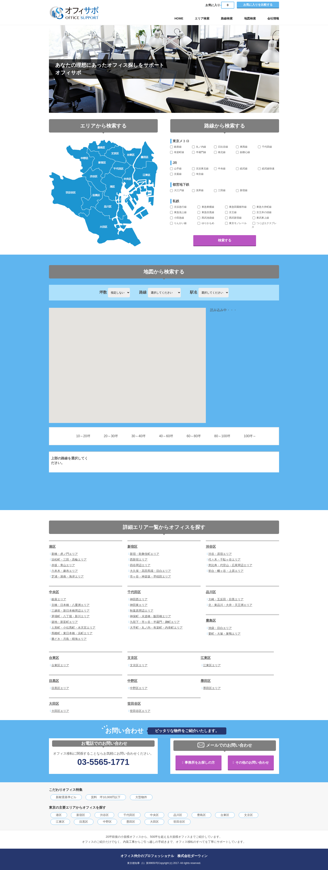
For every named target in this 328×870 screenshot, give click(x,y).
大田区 (54, 703)
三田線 (220, 190)
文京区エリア (138, 665)
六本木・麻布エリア (64, 570)
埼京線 (198, 174)
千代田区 (134, 592)
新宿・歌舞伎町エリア (144, 554)
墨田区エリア (212, 688)
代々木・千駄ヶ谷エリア (224, 559)
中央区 (54, 592)
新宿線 (241, 190)
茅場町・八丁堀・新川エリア (70, 616)
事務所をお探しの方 (200, 762)
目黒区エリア (60, 688)
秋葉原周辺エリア (141, 610)
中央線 (220, 168)
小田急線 (177, 217)
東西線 (241, 146)
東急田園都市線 (236, 206)
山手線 (176, 168)
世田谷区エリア (140, 711)
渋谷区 (211, 546)
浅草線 (198, 190)
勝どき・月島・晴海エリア (69, 639)
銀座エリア (58, 599)
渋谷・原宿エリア (220, 554)
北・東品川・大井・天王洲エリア (230, 605)
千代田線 (265, 146)
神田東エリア (138, 605)
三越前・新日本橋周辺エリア (70, 610)
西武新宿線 (233, 217)
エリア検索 (202, 18)
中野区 (132, 681)
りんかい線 (178, 223)
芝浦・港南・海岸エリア (67, 576)
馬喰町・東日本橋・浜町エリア (71, 633)
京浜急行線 (178, 206)
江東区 (206, 658)
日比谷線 (221, 146)
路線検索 (227, 18)
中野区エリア (138, 688)
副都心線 (243, 152)
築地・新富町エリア (64, 622)
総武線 (241, 168)
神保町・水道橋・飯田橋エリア (150, 616)
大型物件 (141, 797)
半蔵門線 (199, 152)
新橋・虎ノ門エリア (64, 554)
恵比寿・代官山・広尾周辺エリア (230, 565)
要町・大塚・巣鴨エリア (224, 633)
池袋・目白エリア (220, 628)
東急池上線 (178, 212)
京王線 (231, 212)
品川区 (211, 592)
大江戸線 (177, 190)
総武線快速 (266, 168)
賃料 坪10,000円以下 (105, 797)
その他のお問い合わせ (252, 762)
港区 (52, 546)
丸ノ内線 (199, 146)
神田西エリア (138, 599)
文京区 (132, 658)
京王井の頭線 (262, 212)
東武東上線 (260, 217)
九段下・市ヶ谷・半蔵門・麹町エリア (155, 622)
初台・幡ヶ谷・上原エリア (225, 570)
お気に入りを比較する (258, 4)
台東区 (54, 658)
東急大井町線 (262, 206)
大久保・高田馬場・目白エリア (150, 570)
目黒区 (54, 681)
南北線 (220, 152)
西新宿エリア (138, 559)
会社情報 (273, 18)
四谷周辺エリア (140, 565)
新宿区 (132, 546)
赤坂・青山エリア (63, 565)
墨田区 (206, 681)
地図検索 (250, 18)
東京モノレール (236, 223)
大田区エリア (60, 711)
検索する (224, 240)
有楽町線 (177, 152)
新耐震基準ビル (66, 797)
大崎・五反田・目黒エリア (225, 599)
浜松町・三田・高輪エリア (69, 559)
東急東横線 (205, 206)
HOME (178, 18)
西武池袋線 (205, 217)
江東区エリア (212, 665)
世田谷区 (134, 703)
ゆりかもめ (205, 223)
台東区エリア (60, 665)
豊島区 (211, 620)
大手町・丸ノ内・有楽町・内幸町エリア (156, 627)
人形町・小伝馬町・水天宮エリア (73, 627)
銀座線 (176, 146)
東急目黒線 (205, 212)
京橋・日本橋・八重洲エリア (70, 605)
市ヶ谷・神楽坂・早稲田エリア (150, 576)
